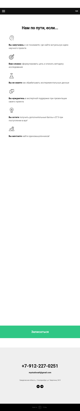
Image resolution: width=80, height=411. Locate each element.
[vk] (38, 386)
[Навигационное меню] (3, 11)
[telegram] (41, 386)
